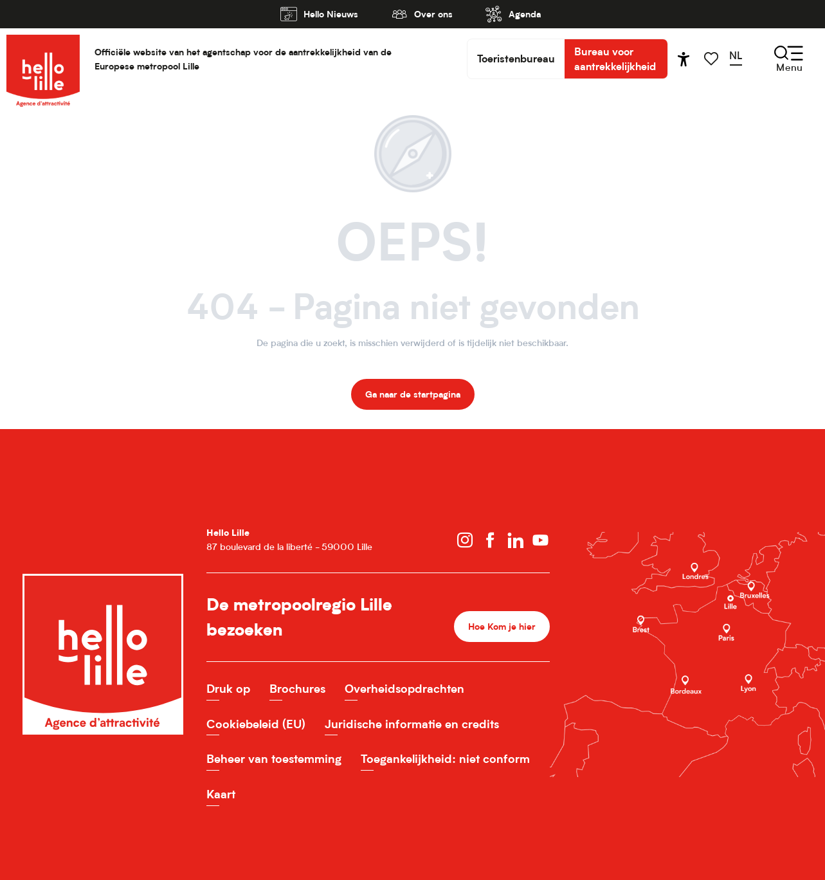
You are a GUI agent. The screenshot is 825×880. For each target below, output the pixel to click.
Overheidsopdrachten (404, 688)
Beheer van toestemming (273, 759)
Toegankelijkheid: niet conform (445, 759)
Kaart (220, 794)
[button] (739, 58)
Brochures (297, 688)
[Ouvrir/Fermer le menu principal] (789, 59)
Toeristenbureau (516, 58)
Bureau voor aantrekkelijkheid (615, 58)
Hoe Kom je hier (502, 626)
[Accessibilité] (684, 59)
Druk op (228, 688)
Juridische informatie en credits (412, 724)
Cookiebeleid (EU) (255, 724)
